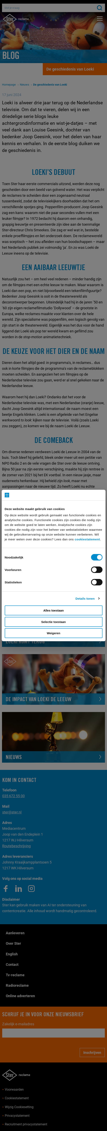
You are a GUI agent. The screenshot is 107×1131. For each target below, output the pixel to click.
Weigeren (53, 633)
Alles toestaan (53, 610)
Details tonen (85, 598)
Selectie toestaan (53, 622)
